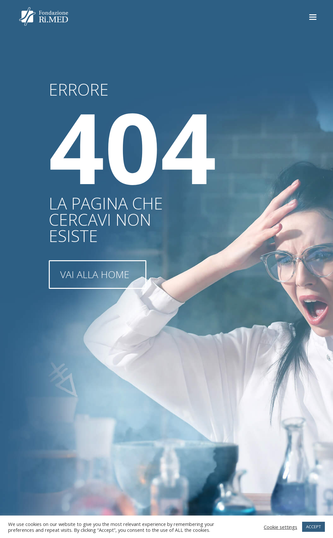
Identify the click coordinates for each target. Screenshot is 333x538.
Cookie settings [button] (280, 527)
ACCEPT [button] (313, 527)
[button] (312, 16)
